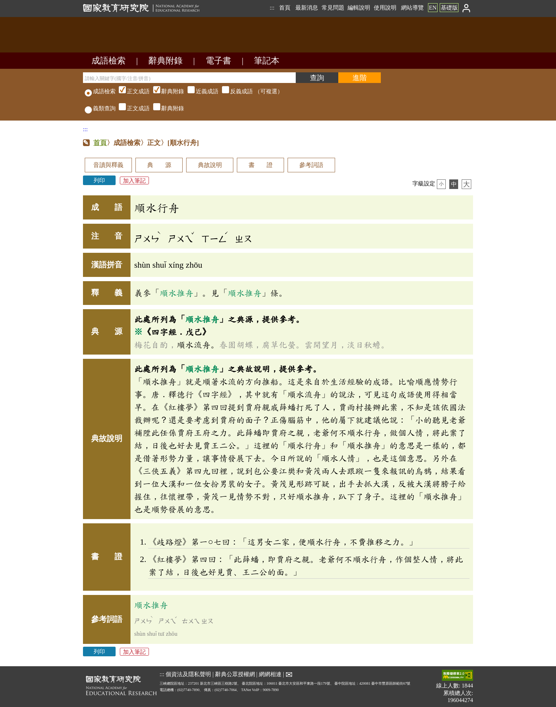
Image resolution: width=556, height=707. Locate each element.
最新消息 (306, 8)
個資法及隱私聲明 (188, 674)
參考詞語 (311, 165)
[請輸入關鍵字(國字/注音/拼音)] (189, 77)
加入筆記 (134, 180)
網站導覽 (412, 8)
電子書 (218, 60)
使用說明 (385, 8)
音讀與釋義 (108, 165)
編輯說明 (359, 8)
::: (271, 8)
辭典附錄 (166, 60)
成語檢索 (108, 60)
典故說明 (210, 165)
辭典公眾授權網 (235, 674)
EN (433, 8)
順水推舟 (177, 292)
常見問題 (333, 8)
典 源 (159, 165)
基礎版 (449, 8)
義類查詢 (100, 108)
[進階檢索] (359, 77)
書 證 (261, 165)
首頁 (284, 8)
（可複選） (200, 91)
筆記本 (266, 60)
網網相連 (270, 674)
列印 (99, 180)
